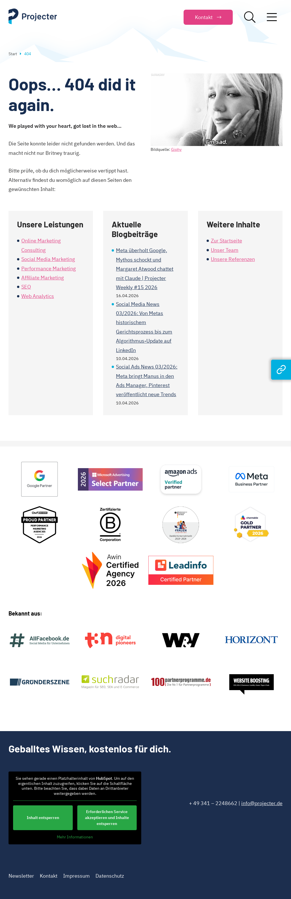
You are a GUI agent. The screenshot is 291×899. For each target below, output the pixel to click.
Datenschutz (109, 876)
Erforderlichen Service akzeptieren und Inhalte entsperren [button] (107, 817)
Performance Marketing (48, 268)
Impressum (76, 876)
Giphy (176, 149)
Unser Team (224, 250)
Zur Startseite (226, 240)
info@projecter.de (261, 803)
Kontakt (48, 876)
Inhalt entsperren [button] (43, 817)
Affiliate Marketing (42, 277)
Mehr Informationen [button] (75, 837)
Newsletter (21, 876)
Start (13, 53)
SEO (26, 286)
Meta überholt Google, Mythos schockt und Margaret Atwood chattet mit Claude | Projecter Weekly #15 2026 (144, 269)
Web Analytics (37, 296)
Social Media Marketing (48, 259)
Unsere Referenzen (233, 259)
